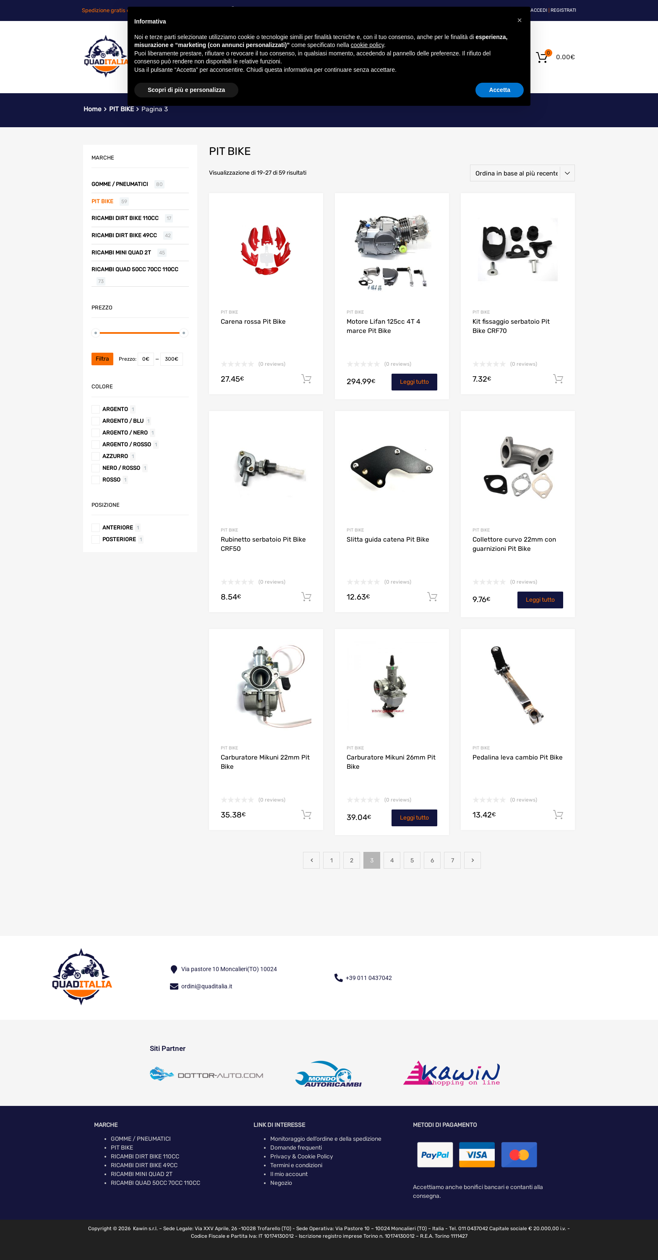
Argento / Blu (123, 421)
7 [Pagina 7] (452, 860)
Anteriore (117, 527)
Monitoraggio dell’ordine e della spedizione (325, 1138)
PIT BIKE (229, 312)
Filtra (102, 358)
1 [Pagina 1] (331, 860)
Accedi (538, 10)
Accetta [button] (499, 89)
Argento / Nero (125, 433)
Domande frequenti (296, 1147)
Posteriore (119, 539)
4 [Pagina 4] (392, 860)
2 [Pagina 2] (351, 860)
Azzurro (115, 456)
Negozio (281, 1183)
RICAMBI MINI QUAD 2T (121, 252)
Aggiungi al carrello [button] (306, 379)
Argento (115, 409)
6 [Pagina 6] (432, 860)
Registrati (563, 10)
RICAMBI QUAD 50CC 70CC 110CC (134, 269)
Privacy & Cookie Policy (301, 1156)
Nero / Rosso (121, 468)
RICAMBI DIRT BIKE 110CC (125, 218)
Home (93, 109)
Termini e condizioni (296, 1165)
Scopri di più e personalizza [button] (186, 89)
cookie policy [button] (367, 45)
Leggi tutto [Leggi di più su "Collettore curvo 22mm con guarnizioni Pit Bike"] (540, 599)
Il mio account (289, 1174)
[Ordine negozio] (522, 173)
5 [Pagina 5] (412, 860)
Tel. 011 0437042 (468, 1228)
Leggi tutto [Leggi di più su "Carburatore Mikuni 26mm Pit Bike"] (414, 817)
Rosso (111, 480)
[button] (519, 20)
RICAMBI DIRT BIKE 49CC (124, 235)
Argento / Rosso (126, 444)
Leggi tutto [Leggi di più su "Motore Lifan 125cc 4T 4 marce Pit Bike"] (414, 381)
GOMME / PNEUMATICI (119, 184)
